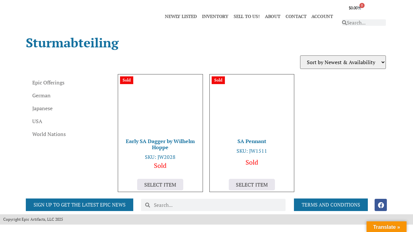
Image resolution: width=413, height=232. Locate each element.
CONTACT (296, 16)
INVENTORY (215, 16)
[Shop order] (343, 62)
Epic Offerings (48, 82)
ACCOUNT (322, 16)
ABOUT (272, 16)
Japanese (42, 108)
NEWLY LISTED (181, 16)
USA (37, 121)
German (41, 95)
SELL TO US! (247, 16)
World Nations (49, 134)
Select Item (160, 184)
